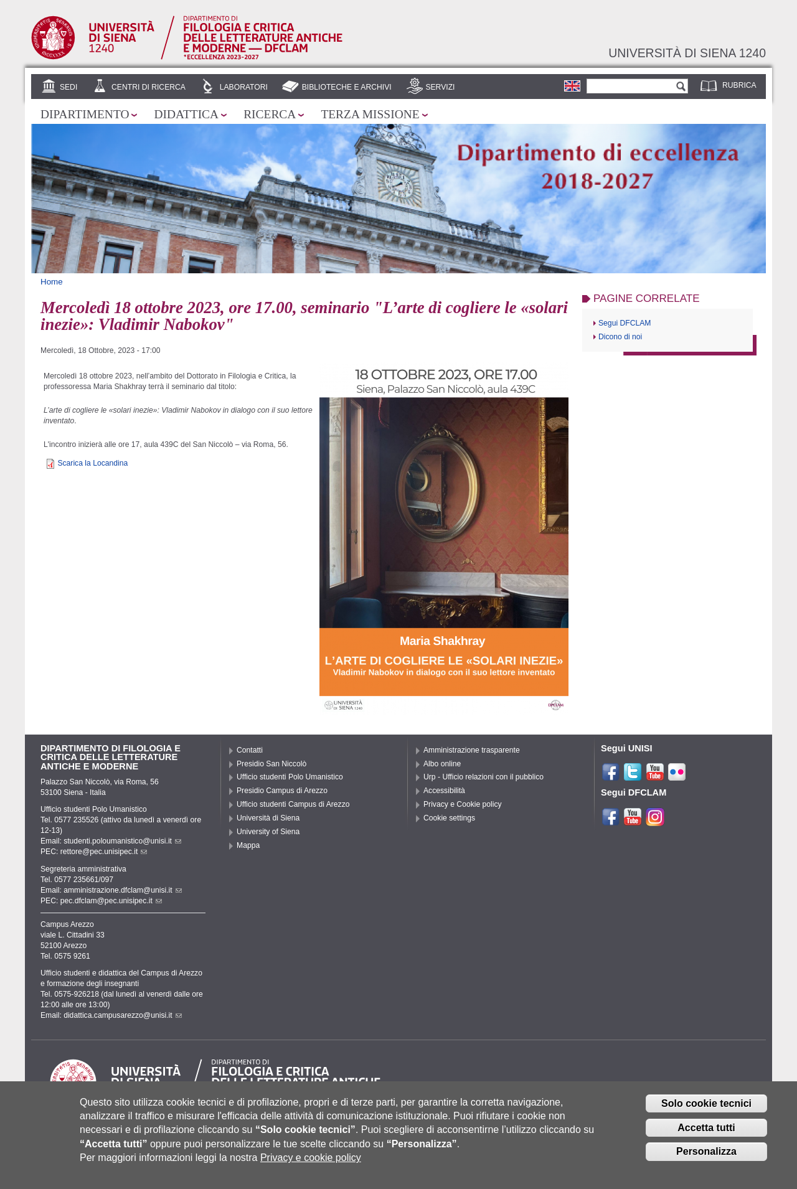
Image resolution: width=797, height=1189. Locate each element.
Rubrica (739, 85)
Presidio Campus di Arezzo (282, 790)
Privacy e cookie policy (310, 1166)
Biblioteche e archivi (347, 87)
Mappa (248, 845)
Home (51, 281)
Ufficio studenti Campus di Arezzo (293, 804)
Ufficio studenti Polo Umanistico (290, 777)
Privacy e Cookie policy (462, 804)
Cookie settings (449, 818)
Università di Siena (268, 818)
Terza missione (370, 114)
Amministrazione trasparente (471, 750)
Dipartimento (84, 114)
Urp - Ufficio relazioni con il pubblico (483, 777)
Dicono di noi (620, 336)
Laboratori (244, 87)
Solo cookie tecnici (706, 1111)
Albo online (442, 763)
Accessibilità (444, 790)
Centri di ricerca (148, 87)
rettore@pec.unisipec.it (104, 851)
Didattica (186, 114)
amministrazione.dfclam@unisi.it (122, 890)
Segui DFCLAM (624, 323)
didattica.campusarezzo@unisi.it (123, 1015)
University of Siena (268, 831)
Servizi (440, 87)
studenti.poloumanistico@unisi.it (122, 841)
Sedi (68, 87)
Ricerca (269, 114)
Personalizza (706, 1160)
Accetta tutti (706, 1135)
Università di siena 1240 (687, 53)
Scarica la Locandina (92, 463)
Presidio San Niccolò (271, 763)
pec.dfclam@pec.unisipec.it (111, 900)
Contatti (250, 750)
